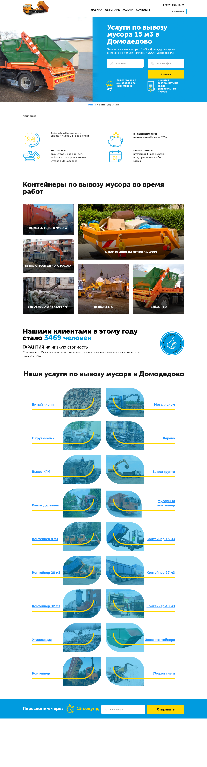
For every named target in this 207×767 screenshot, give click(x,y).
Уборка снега (164, 673)
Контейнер (41, 673)
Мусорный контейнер (166, 503)
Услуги (127, 9)
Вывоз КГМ (41, 471)
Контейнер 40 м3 (161, 605)
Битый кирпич (44, 404)
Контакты (143, 9)
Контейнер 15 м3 (161, 538)
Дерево (169, 437)
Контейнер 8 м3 (45, 538)
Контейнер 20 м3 (46, 572)
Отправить (166, 74)
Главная (96, 9)
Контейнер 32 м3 (46, 605)
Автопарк (112, 9)
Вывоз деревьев (45, 505)
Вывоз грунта (163, 471)
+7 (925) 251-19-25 (172, 5)
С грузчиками (43, 437)
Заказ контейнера (160, 639)
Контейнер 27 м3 (161, 572)
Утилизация (42, 639)
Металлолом (164, 404)
